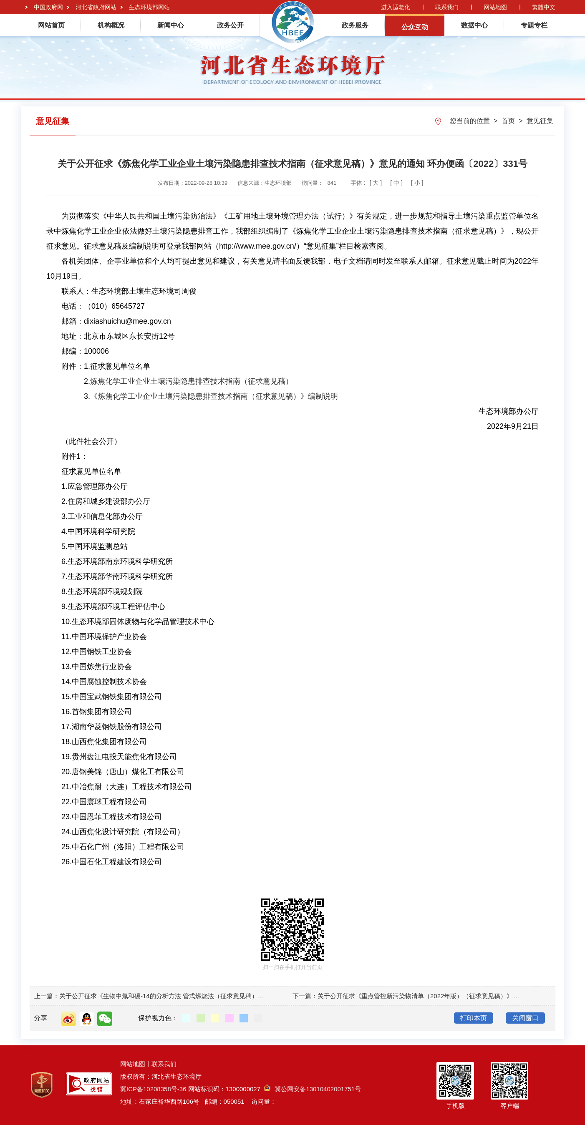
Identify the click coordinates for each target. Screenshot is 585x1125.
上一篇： (46, 995)
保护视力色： (158, 1018)
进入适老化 (395, 7)
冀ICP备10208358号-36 (153, 1088)
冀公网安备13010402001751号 (312, 1088)
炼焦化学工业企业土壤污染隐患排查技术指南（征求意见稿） (191, 381)
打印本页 (473, 1018)
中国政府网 (48, 7)
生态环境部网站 (149, 7)
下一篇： (305, 995)
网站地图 (495, 7)
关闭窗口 (525, 1018)
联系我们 (447, 7)
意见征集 (540, 120)
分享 (40, 1018)
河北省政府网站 (96, 7)
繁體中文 (543, 7)
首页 (509, 120)
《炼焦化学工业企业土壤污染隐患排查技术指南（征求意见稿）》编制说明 (214, 396)
